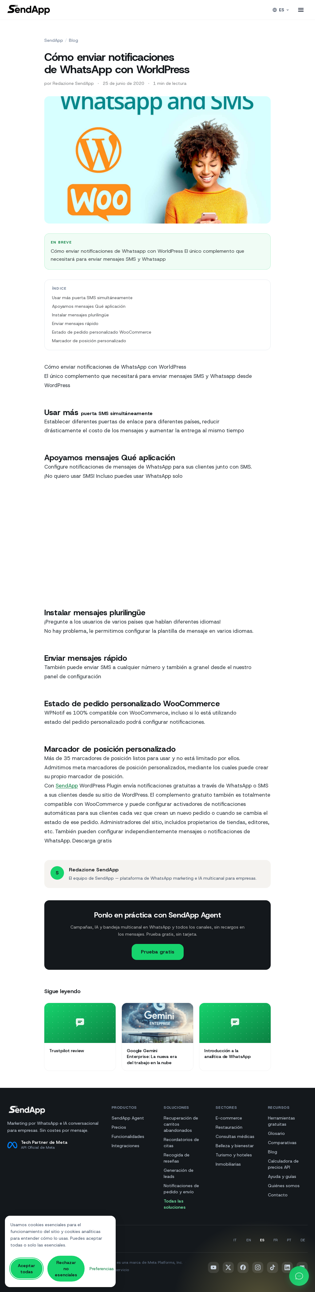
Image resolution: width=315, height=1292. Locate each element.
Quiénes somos (284, 1185)
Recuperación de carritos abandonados (181, 1124)
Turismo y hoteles (234, 1155)
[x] (228, 1267)
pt (289, 1240)
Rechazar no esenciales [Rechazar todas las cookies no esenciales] (66, 1269)
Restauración (229, 1127)
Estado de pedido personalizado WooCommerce (101, 332)
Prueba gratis (157, 952)
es (262, 1240)
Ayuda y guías (282, 1176)
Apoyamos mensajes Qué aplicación (89, 306)
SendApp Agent (128, 1118)
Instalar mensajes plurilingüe (80, 315)
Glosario (276, 1133)
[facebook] (243, 1267)
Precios (119, 1127)
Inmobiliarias (228, 1164)
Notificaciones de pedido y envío (181, 1189)
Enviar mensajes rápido (75, 323)
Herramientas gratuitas (281, 1121)
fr (275, 1240)
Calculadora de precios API (283, 1164)
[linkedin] (287, 1267)
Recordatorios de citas (181, 1142)
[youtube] (213, 1267)
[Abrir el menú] (301, 10)
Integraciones (125, 1145)
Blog (73, 40)
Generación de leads (178, 1173)
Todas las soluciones (174, 1204)
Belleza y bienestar (235, 1145)
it (235, 1240)
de (303, 1240)
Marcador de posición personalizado (89, 340)
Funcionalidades (128, 1136)
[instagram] (257, 1267)
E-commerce (229, 1118)
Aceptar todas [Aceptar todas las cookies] (26, 1268)
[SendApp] (28, 10)
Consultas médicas (235, 1136)
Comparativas (282, 1142)
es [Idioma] (280, 10)
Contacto (278, 1195)
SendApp (53, 40)
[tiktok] (272, 1267)
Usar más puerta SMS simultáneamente (92, 297)
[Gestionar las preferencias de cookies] (102, 1269)
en (248, 1240)
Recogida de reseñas (176, 1158)
